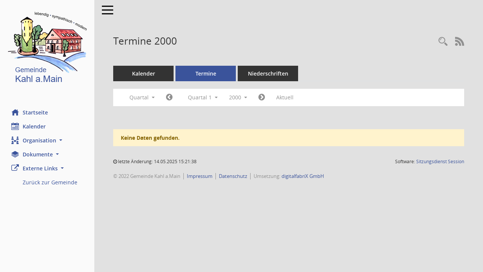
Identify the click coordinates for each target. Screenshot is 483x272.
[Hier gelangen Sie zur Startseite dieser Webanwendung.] (47, 49)
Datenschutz (233, 176)
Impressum (199, 176)
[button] (47, 140)
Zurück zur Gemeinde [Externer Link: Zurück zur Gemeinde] (50, 182)
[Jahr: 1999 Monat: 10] (169, 97)
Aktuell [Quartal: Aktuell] (285, 97)
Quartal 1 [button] (203, 97)
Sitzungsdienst (440, 161)
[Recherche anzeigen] (443, 42)
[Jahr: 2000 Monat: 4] (262, 97)
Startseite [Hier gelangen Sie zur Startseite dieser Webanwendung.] (29, 112)
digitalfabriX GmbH (302, 176)
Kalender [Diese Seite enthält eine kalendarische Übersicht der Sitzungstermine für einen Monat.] (28, 126)
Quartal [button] (142, 97)
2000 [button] (238, 97)
